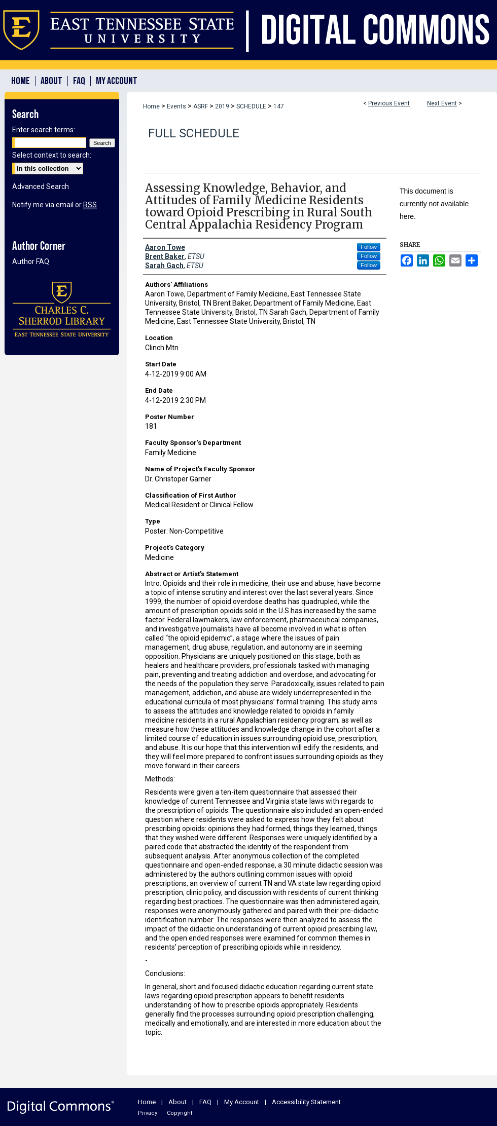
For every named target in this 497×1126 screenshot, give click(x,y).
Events (177, 106)
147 (278, 106)
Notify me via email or (54, 205)
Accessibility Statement (306, 1102)
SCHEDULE (252, 106)
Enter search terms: (43, 130)
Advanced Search (40, 186)
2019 (223, 106)
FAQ (205, 1102)
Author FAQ (30, 261)
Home (151, 106)
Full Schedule (193, 133)
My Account (241, 1102)
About (177, 1102)
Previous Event (389, 103)
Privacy (147, 1113)
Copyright (179, 1113)
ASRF (201, 106)
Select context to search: (51, 155)
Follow (369, 247)
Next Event (442, 103)
